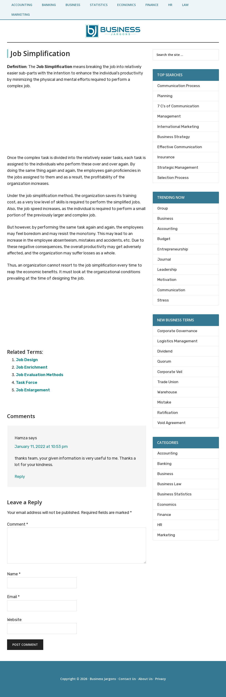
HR (159, 525)
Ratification (167, 412)
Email (13, 596)
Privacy (160, 679)
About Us (145, 679)
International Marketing (178, 126)
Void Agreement (171, 422)
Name (14, 574)
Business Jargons (103, 679)
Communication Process (178, 85)
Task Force (26, 382)
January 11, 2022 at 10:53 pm (41, 446)
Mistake (164, 402)
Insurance (166, 157)
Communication (171, 290)
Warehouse (167, 392)
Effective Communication (179, 147)
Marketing (166, 535)
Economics (166, 504)
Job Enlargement (33, 390)
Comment (17, 524)
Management (169, 116)
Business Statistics (174, 494)
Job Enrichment (31, 367)
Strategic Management (177, 167)
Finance (164, 514)
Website (14, 619)
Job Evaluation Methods (39, 374)
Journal (164, 259)
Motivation (166, 279)
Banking (164, 463)
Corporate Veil (169, 371)
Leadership (167, 269)
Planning (164, 96)
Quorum (164, 361)
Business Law (169, 484)
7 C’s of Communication (178, 106)
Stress (163, 300)
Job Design (27, 359)
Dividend (164, 351)
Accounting (167, 228)
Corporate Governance (177, 331)
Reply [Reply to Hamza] (20, 476)
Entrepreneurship (172, 249)
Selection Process (173, 177)
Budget (163, 239)
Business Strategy (173, 136)
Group (162, 208)
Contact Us (127, 679)
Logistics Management (177, 341)
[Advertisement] (76, 122)
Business (165, 218)
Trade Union (167, 382)
